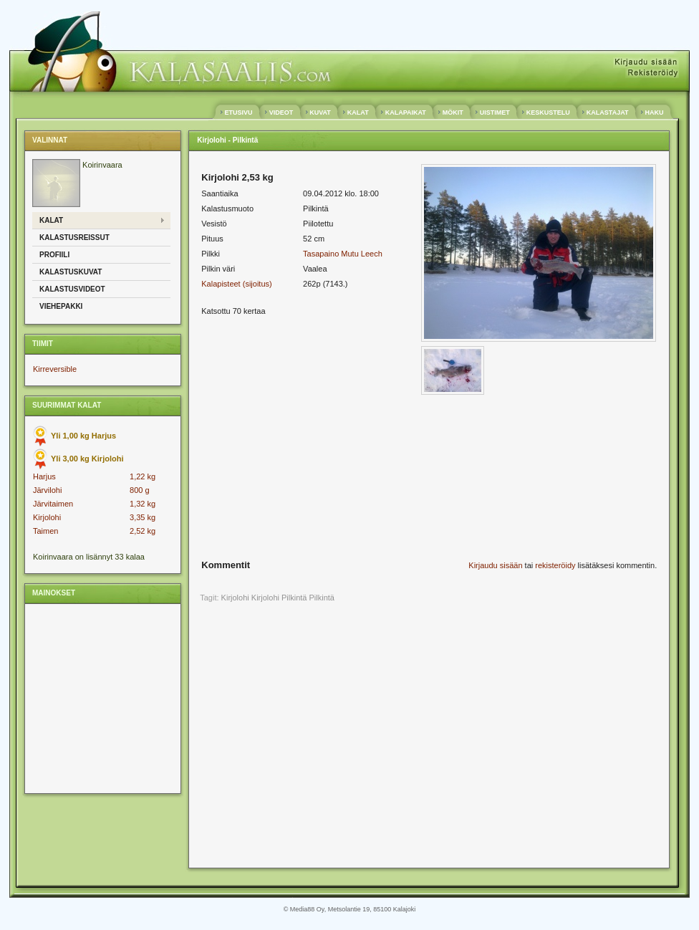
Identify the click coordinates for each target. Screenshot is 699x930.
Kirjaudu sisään (495, 565)
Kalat (51, 220)
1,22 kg (142, 476)
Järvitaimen (53, 503)
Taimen (45, 531)
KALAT (357, 112)
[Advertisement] (102, 698)
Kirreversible (55, 369)
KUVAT (320, 112)
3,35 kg (142, 517)
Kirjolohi (47, 517)
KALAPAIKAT (405, 112)
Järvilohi (47, 490)
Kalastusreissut (74, 237)
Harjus (44, 476)
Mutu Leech (361, 253)
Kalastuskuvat (70, 272)
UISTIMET (494, 112)
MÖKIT (452, 112)
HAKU (654, 112)
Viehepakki (60, 306)
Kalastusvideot (72, 289)
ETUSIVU (238, 112)
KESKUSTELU (548, 112)
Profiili (54, 255)
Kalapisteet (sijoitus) (236, 283)
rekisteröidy (555, 565)
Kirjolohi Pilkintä (279, 597)
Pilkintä (321, 597)
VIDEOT (281, 112)
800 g (140, 490)
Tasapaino (321, 253)
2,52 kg (142, 531)
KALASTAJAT (607, 112)
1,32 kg (142, 503)
